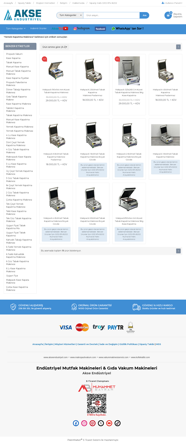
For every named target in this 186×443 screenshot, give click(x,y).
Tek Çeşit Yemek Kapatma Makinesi (15, 205)
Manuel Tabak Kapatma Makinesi (18, 72)
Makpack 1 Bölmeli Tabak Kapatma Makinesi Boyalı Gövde (92, 157)
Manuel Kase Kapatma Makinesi (18, 121)
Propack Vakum (14, 54)
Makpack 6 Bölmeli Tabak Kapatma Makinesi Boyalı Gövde (92, 221)
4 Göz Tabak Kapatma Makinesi (17, 151)
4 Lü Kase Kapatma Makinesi (16, 137)
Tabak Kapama (13, 62)
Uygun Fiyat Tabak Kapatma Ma (15, 227)
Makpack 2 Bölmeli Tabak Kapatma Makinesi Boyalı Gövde (129, 157)
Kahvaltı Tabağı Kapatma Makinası (19, 241)
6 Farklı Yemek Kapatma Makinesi (18, 248)
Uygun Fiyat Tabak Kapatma (15, 234)
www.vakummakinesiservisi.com (113, 357)
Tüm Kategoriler (14, 28)
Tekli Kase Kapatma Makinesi (16, 213)
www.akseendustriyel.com (56, 357)
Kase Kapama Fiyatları (17, 78)
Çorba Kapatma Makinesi (19, 199)
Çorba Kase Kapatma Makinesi (17, 288)
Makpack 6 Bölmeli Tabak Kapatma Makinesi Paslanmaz (56, 157)
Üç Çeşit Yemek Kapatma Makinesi (19, 172)
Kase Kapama (13, 58)
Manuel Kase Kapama (17, 66)
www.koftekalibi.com (140, 357)
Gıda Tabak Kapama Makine (16, 98)
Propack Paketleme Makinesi (16, 84)
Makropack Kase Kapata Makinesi (18, 158)
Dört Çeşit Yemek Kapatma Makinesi (15, 144)
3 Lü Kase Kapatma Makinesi (16, 165)
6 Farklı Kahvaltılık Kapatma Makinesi (15, 256)
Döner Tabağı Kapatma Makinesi (18, 91)
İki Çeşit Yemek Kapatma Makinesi (19, 187)
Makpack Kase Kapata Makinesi (17, 281)
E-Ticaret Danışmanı (97, 381)
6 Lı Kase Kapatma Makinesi (15, 270)
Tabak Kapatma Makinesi (19, 115)
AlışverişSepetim (177, 15)
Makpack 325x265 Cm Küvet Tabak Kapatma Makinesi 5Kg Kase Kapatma (129, 92)
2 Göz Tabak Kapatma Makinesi (17, 194)
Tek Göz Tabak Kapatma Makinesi (18, 220)
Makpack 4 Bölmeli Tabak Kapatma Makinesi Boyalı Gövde (56, 221)
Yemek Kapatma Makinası (19, 131)
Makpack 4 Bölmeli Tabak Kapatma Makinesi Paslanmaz (165, 92)
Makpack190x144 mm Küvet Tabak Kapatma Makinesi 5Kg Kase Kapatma (129, 221)
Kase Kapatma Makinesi (18, 103)
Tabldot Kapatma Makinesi (15, 109)
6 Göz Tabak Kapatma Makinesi (17, 263)
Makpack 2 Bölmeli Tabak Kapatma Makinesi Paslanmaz (92, 92)
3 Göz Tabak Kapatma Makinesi (17, 180)
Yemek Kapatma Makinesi (19, 126)
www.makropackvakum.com (83, 357)
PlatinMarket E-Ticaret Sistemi (84, 440)
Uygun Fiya (12, 275)
